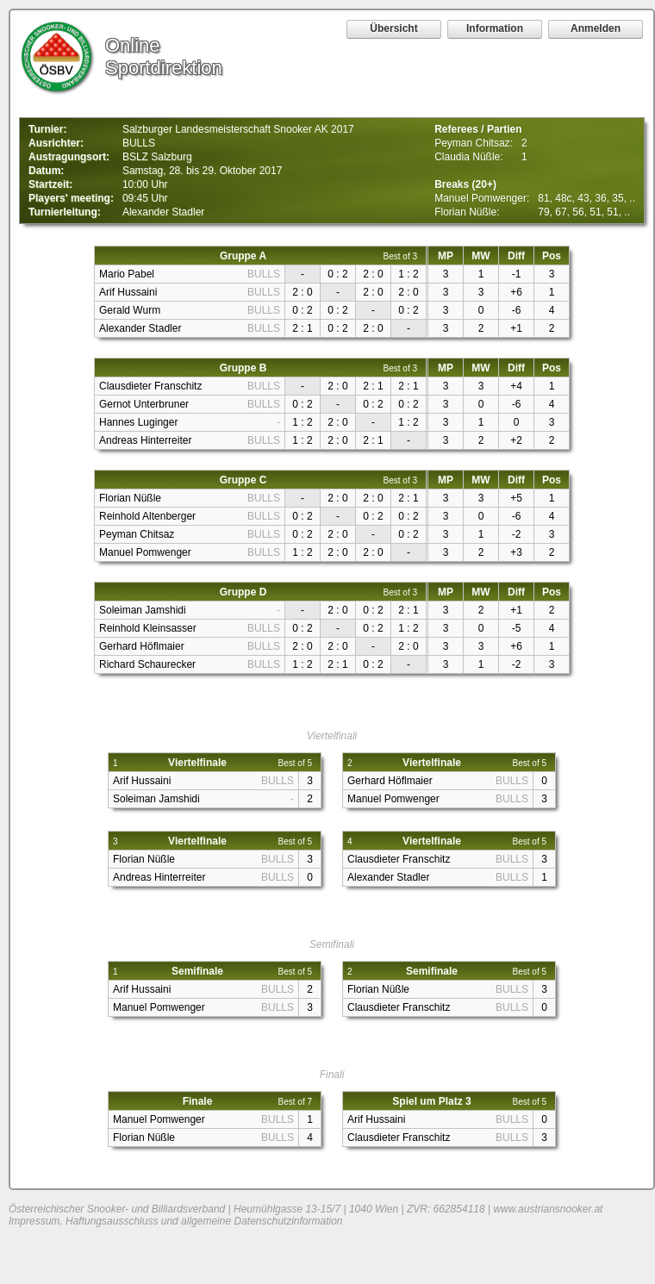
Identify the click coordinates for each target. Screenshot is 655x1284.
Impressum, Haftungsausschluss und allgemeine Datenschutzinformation (176, 1221)
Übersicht (393, 28)
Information (494, 28)
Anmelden (596, 28)
